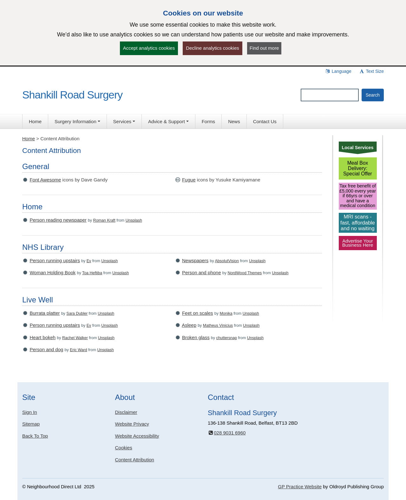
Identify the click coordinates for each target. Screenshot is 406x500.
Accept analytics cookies (149, 48)
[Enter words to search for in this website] (330, 95)
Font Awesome (45, 179)
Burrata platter (44, 313)
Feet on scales (197, 313)
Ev (89, 261)
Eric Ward (78, 350)
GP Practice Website (300, 486)
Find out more (264, 48)
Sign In (29, 412)
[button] (77, 121)
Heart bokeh (42, 337)
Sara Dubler (77, 313)
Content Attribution (134, 459)
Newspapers (195, 260)
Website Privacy (132, 424)
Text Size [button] (371, 71)
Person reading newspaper (57, 220)
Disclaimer (126, 412)
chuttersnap (226, 338)
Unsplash (134, 220)
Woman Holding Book (52, 272)
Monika (225, 313)
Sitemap (31, 424)
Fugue (189, 179)
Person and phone (201, 272)
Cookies (123, 447)
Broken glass (196, 337)
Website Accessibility (137, 436)
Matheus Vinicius (218, 325)
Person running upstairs (54, 260)
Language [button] (338, 71)
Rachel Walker (75, 338)
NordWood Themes (244, 273)
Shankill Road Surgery (72, 95)
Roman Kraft (104, 220)
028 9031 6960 (227, 432)
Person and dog (46, 349)
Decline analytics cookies (212, 48)
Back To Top (35, 436)
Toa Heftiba (92, 273)
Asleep (189, 325)
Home (28, 138)
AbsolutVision (227, 261)
